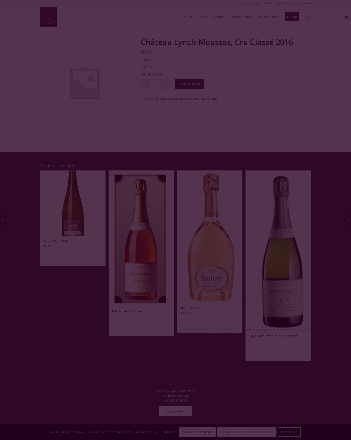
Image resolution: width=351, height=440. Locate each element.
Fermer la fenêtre (175, 261)
